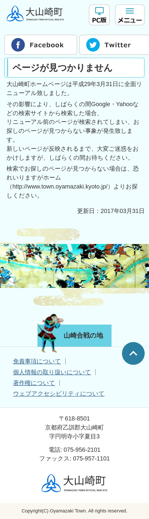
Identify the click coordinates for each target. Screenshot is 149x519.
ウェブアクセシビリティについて (59, 393)
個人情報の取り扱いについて (52, 372)
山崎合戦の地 (83, 335)
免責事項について (37, 361)
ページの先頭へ (133, 353)
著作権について (34, 382)
